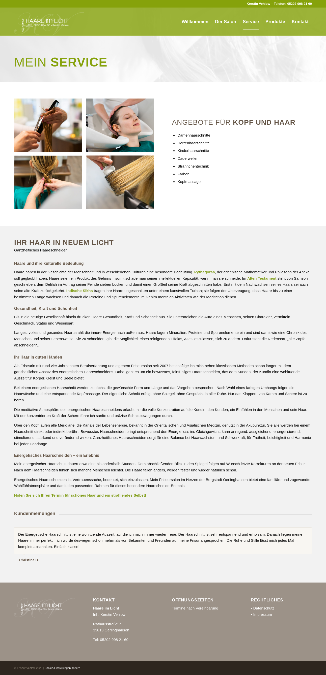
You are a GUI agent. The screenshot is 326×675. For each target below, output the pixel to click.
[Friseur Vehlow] (49, 22)
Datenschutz (263, 608)
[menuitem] (195, 22)
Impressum (262, 614)
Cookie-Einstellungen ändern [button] (62, 667)
